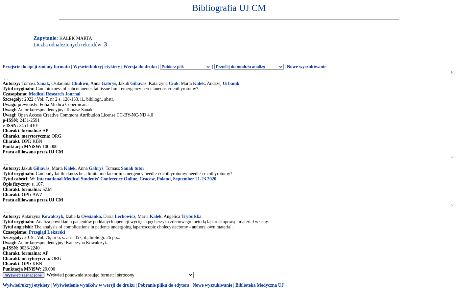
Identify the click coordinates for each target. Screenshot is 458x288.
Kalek (199, 83)
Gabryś (109, 83)
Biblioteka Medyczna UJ (259, 285)
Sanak (43, 83)
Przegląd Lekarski (47, 232)
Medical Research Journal (55, 94)
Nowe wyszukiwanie (306, 66)
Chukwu (79, 83)
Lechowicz (125, 216)
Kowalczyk (52, 216)
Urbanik (231, 83)
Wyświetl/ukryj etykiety (96, 66)
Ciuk (174, 83)
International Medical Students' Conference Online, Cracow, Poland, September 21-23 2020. (127, 178)
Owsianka (91, 216)
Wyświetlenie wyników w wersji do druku (94, 285)
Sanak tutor (132, 168)
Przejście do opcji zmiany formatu (36, 66)
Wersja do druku (140, 66)
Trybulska (191, 216)
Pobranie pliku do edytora (163, 285)
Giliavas (138, 83)
